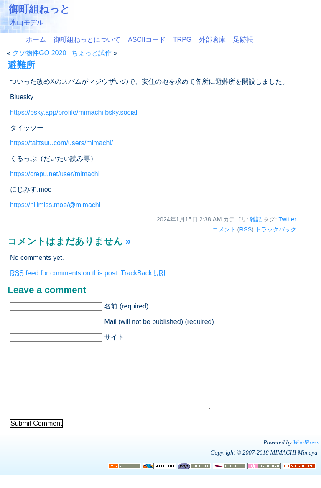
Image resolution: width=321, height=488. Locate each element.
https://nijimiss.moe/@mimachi (55, 204)
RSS (245, 229)
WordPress (306, 455)
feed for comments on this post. (64, 273)
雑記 (256, 219)
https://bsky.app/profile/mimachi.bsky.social (73, 112)
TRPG (182, 39)
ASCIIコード (147, 39)
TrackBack (144, 273)
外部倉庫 (212, 39)
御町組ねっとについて (87, 39)
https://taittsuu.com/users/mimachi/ (61, 142)
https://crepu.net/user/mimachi (54, 173)
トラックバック (275, 229)
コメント (224, 229)
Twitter (287, 219)
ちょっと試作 (91, 53)
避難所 (21, 65)
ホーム (36, 39)
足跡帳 (243, 39)
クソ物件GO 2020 (39, 53)
